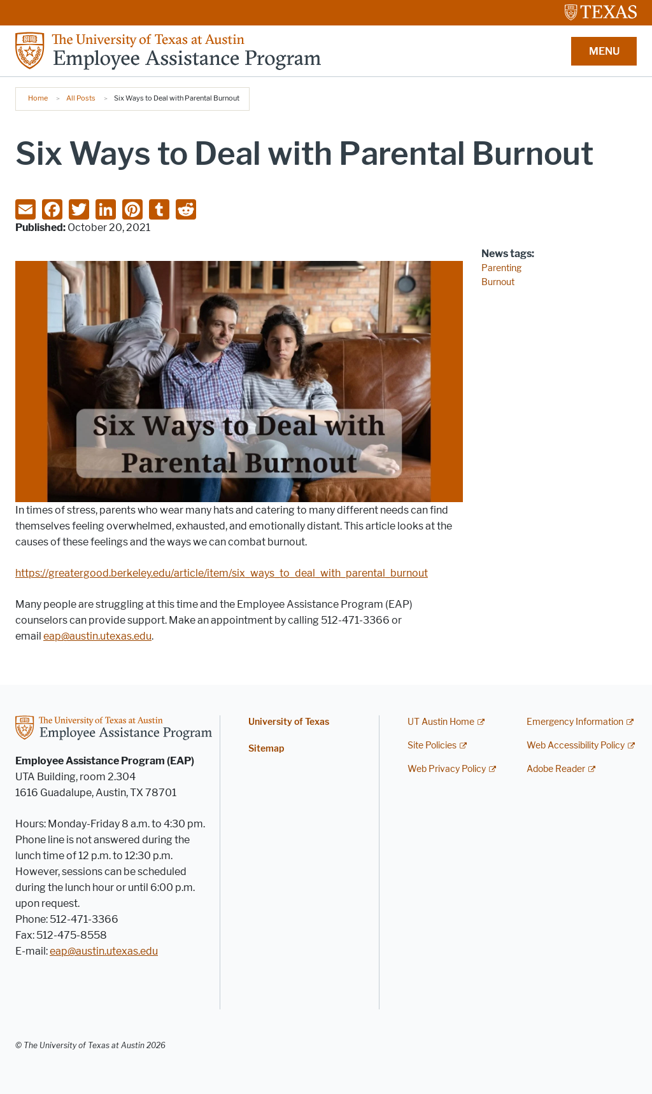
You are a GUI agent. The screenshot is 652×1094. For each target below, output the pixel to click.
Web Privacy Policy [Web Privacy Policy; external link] (447, 769)
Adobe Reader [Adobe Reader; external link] (556, 769)
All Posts (81, 98)
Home (38, 98)
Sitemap (266, 748)
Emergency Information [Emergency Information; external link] (575, 722)
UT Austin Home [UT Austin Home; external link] (441, 722)
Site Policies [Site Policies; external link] (432, 745)
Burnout (497, 282)
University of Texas (288, 722)
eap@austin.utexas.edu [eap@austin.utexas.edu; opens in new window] (97, 636)
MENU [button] (604, 51)
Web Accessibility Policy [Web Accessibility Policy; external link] (576, 745)
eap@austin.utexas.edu (104, 951)
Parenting (501, 268)
